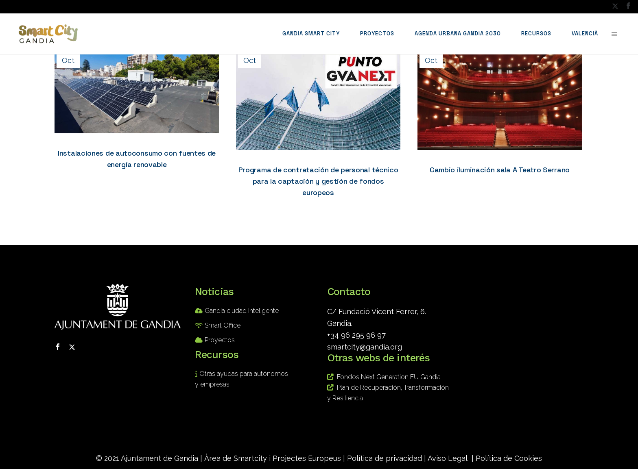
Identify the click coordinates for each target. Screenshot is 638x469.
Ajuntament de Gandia (159, 458)
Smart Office (222, 325)
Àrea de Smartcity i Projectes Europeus (272, 458)
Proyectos (220, 340)
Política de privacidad (384, 458)
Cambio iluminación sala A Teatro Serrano (500, 169)
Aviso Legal (448, 458)
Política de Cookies (509, 458)
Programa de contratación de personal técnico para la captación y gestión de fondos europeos (318, 181)
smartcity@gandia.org (364, 347)
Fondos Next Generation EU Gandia (389, 377)
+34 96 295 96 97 (356, 335)
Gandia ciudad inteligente (242, 311)
